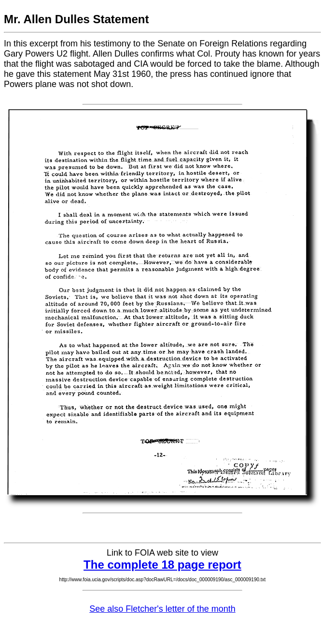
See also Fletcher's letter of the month (162, 609)
